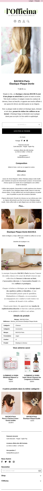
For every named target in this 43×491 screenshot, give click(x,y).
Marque (16, 319)
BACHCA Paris (22, 81)
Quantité (21, 124)
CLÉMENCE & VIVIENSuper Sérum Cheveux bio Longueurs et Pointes (31, 377)
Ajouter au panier (22, 131)
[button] (38, 50)
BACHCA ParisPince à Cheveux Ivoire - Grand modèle (10, 418)
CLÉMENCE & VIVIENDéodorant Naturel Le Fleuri (10, 377)
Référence (6, 321)
